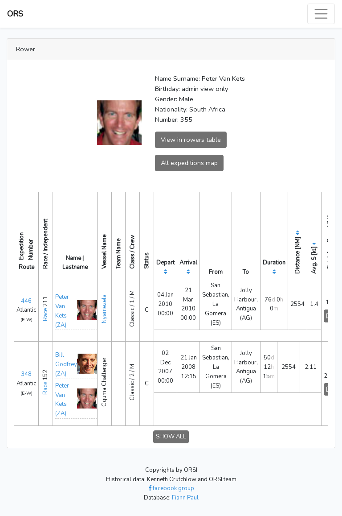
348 (26, 374)
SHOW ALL (171, 437)
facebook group (171, 488)
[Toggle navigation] (321, 14)
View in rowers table (191, 139)
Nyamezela (104, 308)
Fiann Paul (185, 498)
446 (26, 301)
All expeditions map (189, 162)
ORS (15, 13)
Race (45, 314)
